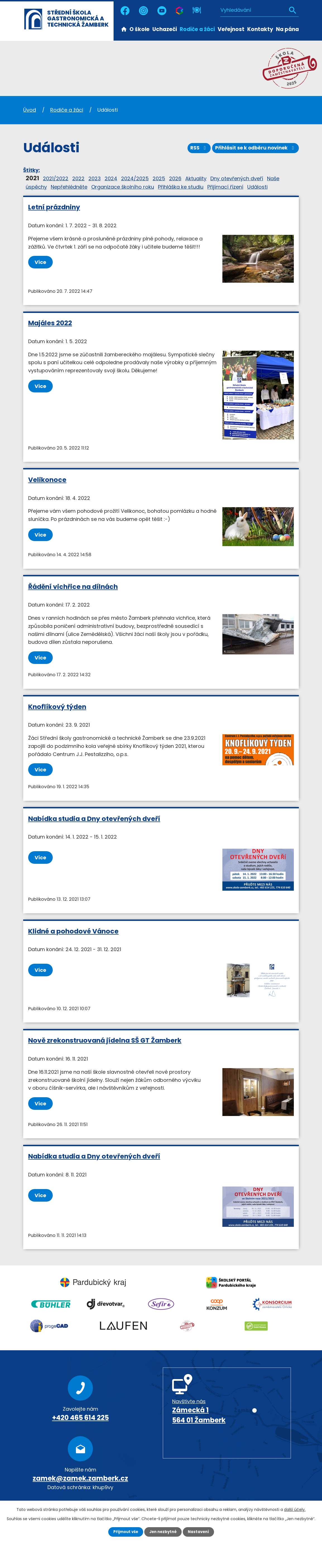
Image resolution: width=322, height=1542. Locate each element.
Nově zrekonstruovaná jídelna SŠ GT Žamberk (104, 1040)
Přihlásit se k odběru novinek (254, 149)
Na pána (287, 29)
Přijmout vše (124, 1531)
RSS (194, 149)
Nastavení (200, 1531)
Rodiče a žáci (197, 29)
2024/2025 (135, 178)
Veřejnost (231, 29)
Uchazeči (164, 29)
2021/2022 (55, 178)
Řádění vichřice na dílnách (73, 586)
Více (41, 262)
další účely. (295, 1509)
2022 (78, 178)
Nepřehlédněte (69, 186)
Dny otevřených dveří (236, 178)
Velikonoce (47, 479)
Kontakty (260, 29)
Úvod (124, 29)
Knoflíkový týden (57, 706)
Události (257, 186)
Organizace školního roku (122, 186)
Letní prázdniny (54, 207)
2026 (175, 178)
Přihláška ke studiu (180, 186)
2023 (94, 178)
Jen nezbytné (163, 1531)
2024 (111, 178)
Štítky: (31, 170)
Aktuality (195, 178)
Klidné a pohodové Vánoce (73, 931)
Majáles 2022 (50, 322)
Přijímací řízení (225, 186)
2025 (159, 178)
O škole (139, 29)
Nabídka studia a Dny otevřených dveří (94, 818)
